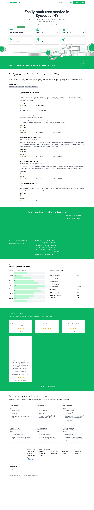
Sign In (69, 2)
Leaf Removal (42, 469)
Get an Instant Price (79, 2)
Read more (56, 251)
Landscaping (11, 469)
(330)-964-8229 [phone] (61, 2)
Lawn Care (26, 469)
